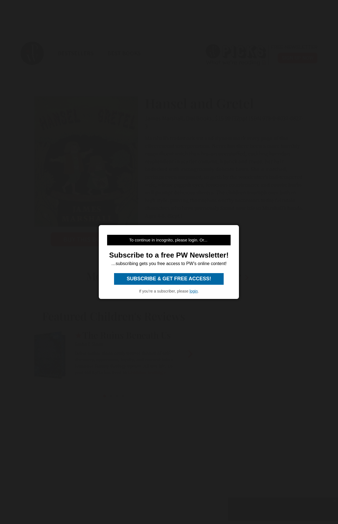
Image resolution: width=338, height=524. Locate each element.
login (194, 291)
